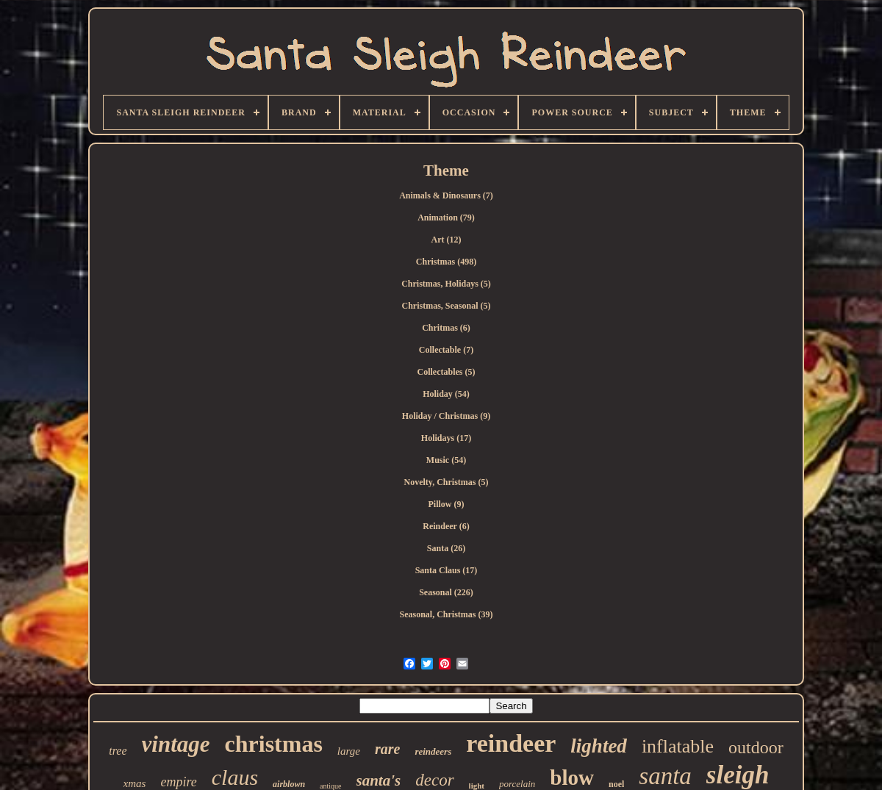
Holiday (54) (446, 394)
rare (387, 749)
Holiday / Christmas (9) (446, 416)
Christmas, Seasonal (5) (445, 306)
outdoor (756, 747)
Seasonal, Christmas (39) (445, 614)
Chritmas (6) (446, 328)
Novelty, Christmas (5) (446, 482)
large (348, 751)
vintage (176, 744)
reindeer (511, 743)
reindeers (433, 751)
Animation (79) (446, 217)
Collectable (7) (446, 350)
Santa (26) (446, 548)
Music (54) (446, 460)
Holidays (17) (446, 438)
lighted (598, 746)
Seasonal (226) (446, 592)
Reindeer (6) (446, 526)
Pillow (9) (447, 504)
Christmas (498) (446, 261)
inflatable (678, 746)
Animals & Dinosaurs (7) (446, 195)
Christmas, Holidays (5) (446, 284)
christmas (274, 743)
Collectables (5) (446, 372)
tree (117, 750)
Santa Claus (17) (446, 570)
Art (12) (446, 239)
